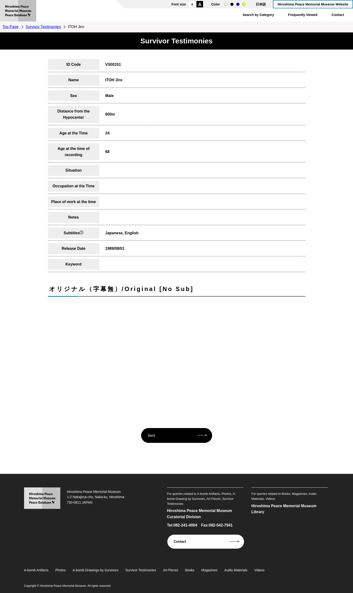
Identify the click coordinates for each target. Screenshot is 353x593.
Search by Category (258, 15)
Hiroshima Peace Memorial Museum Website (313, 4)
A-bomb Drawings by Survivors (95, 570)
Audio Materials (235, 570)
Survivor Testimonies (43, 27)
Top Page (10, 27)
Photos (60, 570)
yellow (244, 4)
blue (238, 4)
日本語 (261, 4)
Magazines (209, 570)
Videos (259, 570)
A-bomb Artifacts (36, 570)
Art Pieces (170, 570)
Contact (338, 15)
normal (226, 4)
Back (151, 435)
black (232, 4)
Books (189, 570)
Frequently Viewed (302, 15)
